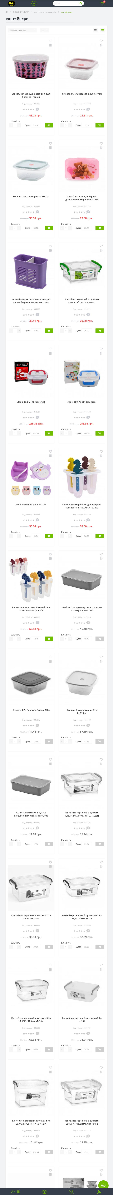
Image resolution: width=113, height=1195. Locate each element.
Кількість (15, 121)
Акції (15, 1191)
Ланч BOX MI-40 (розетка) (31, 401)
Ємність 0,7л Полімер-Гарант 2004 (31, 710)
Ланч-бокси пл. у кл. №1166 (31, 504)
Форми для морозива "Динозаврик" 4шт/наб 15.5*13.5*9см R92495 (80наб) (81, 507)
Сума (27, 125)
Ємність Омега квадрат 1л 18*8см (31, 196)
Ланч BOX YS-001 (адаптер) (82, 401)
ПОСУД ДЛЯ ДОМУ (21, 12)
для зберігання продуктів (45, 12)
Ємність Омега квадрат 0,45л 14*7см (82, 93)
